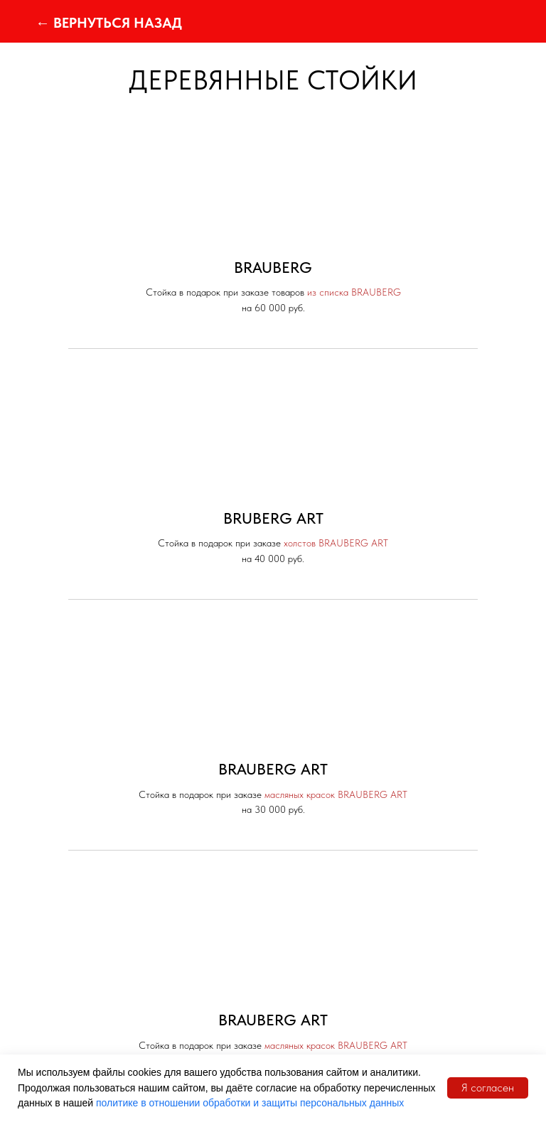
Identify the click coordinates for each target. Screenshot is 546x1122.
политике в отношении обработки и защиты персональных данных (250, 1102)
